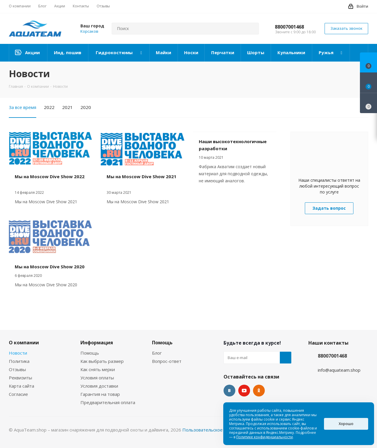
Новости (18, 353)
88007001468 (289, 27)
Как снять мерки (97, 369)
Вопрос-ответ (166, 361)
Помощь (89, 353)
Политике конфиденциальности (264, 436)
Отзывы (17, 369)
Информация (96, 342)
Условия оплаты (97, 378)
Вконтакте (229, 390)
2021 (67, 107)
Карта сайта (21, 386)
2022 (49, 107)
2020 (85, 107)
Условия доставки (99, 386)
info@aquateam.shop (339, 370)
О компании (24, 342)
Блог (157, 353)
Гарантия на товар (100, 394)
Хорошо (346, 423)
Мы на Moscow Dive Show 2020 (50, 267)
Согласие (18, 394)
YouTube (244, 390)
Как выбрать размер (102, 361)
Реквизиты (20, 378)
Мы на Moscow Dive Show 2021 (141, 176)
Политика (19, 361)
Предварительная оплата (107, 402)
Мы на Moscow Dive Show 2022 (50, 176)
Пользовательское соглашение (215, 430)
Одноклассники (259, 390)
